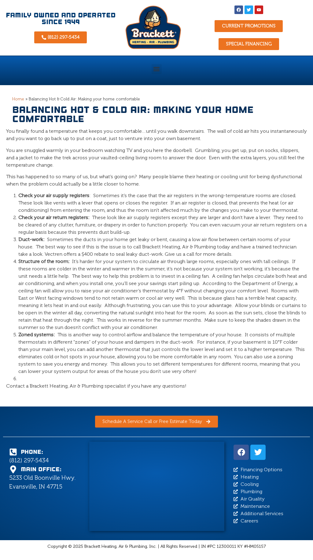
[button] (157, 69)
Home (18, 99)
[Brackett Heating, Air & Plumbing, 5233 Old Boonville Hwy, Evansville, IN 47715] (156, 486)
